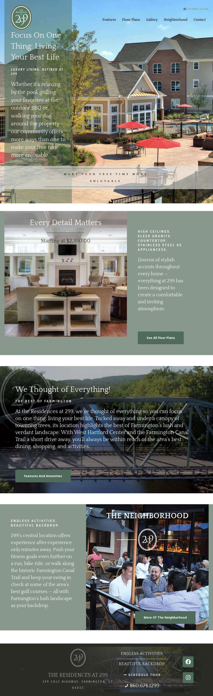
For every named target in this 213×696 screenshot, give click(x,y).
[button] (21, 668)
